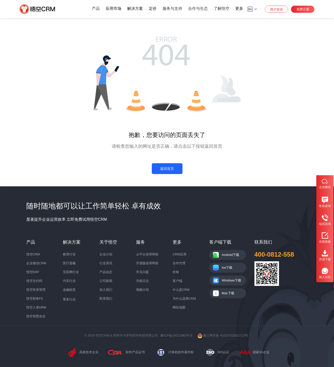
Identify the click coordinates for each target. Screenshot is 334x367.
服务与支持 (172, 8)
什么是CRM (181, 290)
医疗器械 (69, 263)
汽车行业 (69, 281)
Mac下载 (228, 293)
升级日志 (142, 281)
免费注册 (302, 9)
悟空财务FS (34, 298)
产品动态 (105, 272)
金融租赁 (69, 290)
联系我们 (105, 298)
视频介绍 (142, 290)
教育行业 (69, 254)
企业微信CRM (36, 263)
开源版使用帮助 (147, 263)
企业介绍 (105, 254)
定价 (153, 8)
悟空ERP (32, 272)
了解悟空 (221, 8)
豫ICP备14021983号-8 (176, 335)
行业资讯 (105, 263)
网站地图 (179, 307)
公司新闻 (105, 281)
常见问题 (142, 272)
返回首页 (167, 169)
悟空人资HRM (36, 307)
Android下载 (230, 255)
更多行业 (69, 299)
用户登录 (276, 9)
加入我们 (105, 290)
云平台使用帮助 (147, 254)
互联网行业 (71, 272)
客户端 (177, 281)
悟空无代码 (34, 281)
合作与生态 (198, 8)
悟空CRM (33, 254)
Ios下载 (227, 267)
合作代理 (179, 263)
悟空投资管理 (35, 290)
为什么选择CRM (184, 298)
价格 (176, 272)
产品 (96, 8)
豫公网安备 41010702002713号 (222, 335)
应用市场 (113, 8)
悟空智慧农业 (35, 316)
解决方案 (135, 8)
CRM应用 (179, 254)
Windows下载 (231, 280)
